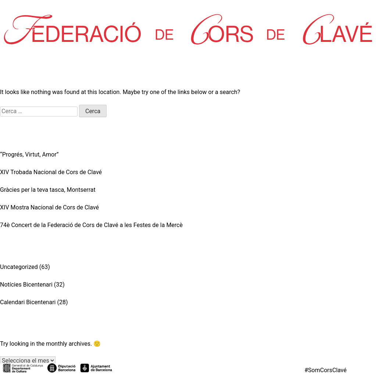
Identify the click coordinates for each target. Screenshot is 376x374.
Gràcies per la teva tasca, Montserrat (48, 189)
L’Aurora (205, 7)
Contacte (253, 7)
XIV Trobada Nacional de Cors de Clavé (51, 172)
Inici (9, 7)
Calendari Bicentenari (27, 302)
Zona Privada (308, 7)
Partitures (154, 7)
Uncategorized (19, 266)
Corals (108, 7)
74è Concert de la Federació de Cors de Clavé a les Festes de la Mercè (91, 225)
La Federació (57, 7)
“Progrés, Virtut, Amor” (29, 154)
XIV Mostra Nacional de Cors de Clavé (49, 207)
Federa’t (362, 7)
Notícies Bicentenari (26, 284)
